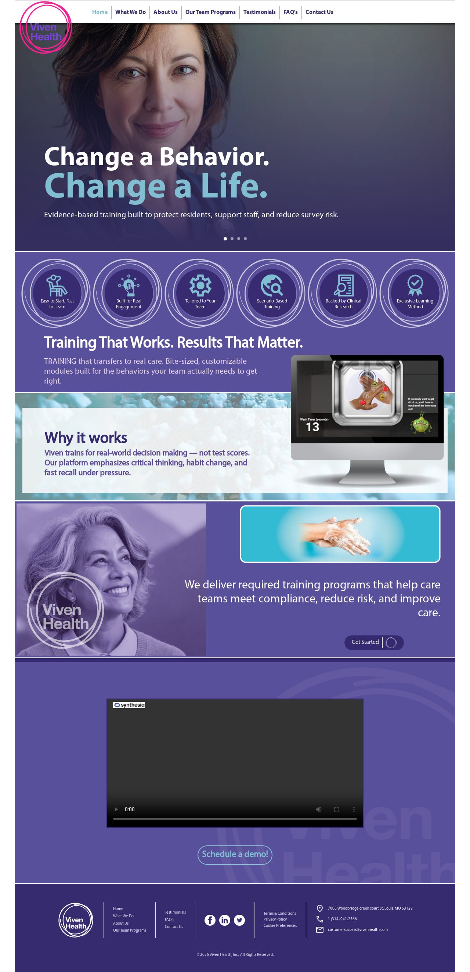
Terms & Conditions (280, 914)
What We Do (130, 12)
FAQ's (290, 12)
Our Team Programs (210, 12)
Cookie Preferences (280, 926)
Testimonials (259, 12)
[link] (364, 920)
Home (118, 909)
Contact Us (319, 12)
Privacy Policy (275, 920)
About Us (165, 12)
